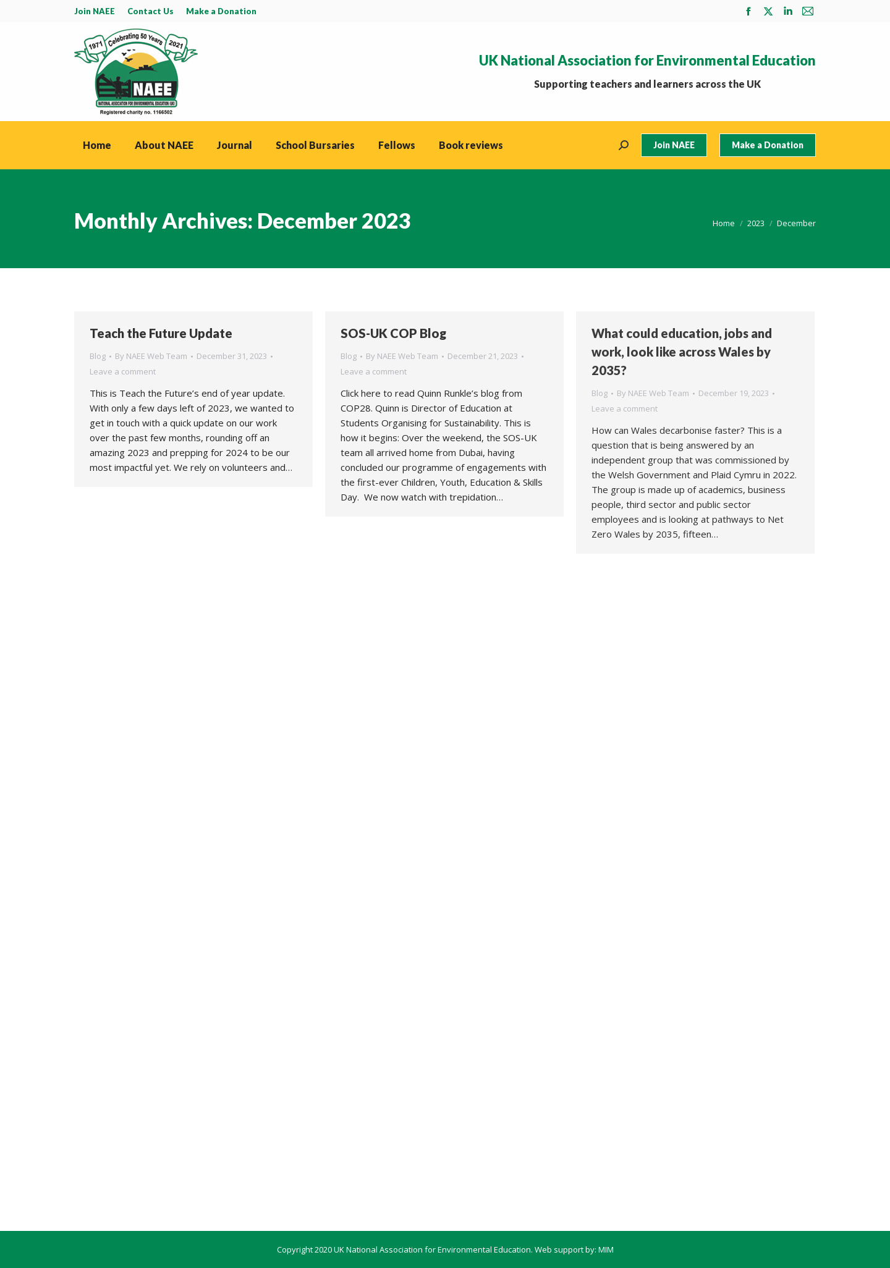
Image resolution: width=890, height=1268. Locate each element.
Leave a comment (123, 371)
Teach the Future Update (161, 333)
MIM (606, 1249)
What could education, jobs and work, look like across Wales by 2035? (681, 352)
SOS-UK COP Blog (393, 333)
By (151, 355)
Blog (98, 355)
